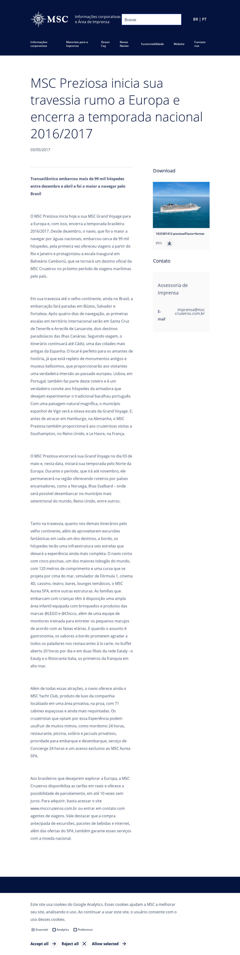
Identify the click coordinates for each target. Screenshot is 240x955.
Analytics (63, 930)
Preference (85, 930)
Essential (42, 930)
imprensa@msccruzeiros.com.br (190, 311)
